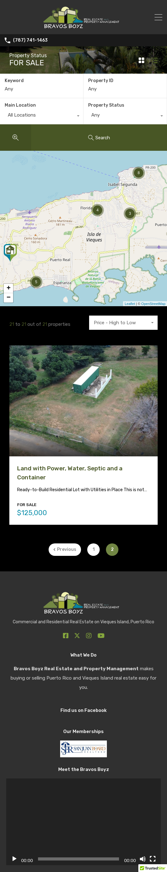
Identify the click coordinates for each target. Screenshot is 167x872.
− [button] (9, 297)
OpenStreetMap (153, 304)
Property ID (100, 80)
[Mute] (143, 859)
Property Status (106, 105)
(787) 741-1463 (30, 40)
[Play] (14, 859)
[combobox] (41, 116)
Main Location (20, 105)
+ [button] (9, 288)
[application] (83, 822)
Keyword (14, 80)
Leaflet (130, 304)
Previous (64, 549)
